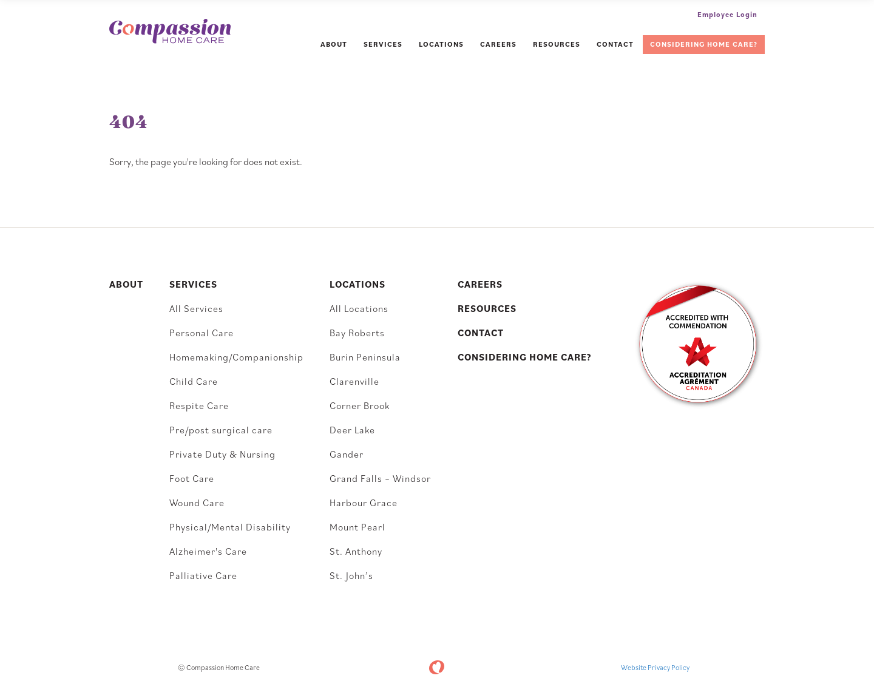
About (333, 44)
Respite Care (199, 405)
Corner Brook (360, 405)
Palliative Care (203, 575)
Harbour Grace (364, 502)
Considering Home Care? (703, 44)
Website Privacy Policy (655, 667)
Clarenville (354, 381)
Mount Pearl (357, 527)
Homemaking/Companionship (236, 357)
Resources (556, 44)
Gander (347, 454)
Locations (441, 44)
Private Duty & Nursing (222, 454)
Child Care (193, 381)
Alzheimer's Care (208, 551)
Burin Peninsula (365, 357)
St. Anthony (356, 551)
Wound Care (197, 502)
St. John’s (351, 575)
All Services (196, 308)
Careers (498, 44)
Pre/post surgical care (221, 430)
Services (383, 44)
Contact (615, 44)
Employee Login (727, 14)
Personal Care (201, 333)
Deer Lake (352, 430)
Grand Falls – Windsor (380, 478)
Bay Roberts (357, 333)
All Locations (359, 308)
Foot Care (191, 478)
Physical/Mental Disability (230, 527)
